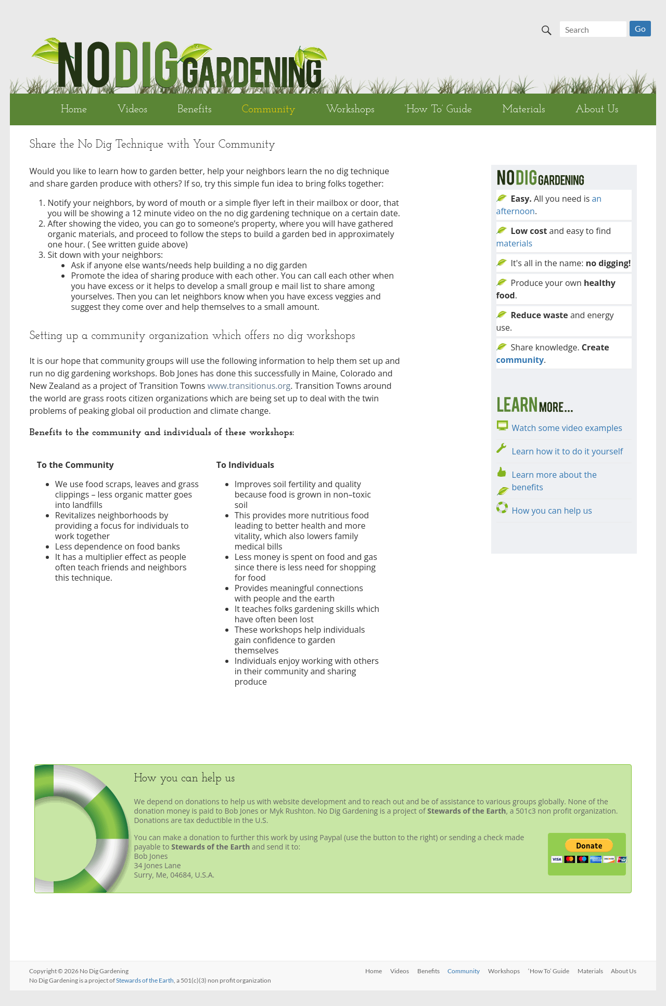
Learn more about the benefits (554, 481)
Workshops (350, 109)
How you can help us (552, 510)
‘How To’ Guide (438, 109)
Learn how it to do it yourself (567, 451)
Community (269, 109)
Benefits (194, 109)
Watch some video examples (567, 428)
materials (514, 243)
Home (74, 109)
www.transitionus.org (249, 385)
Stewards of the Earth (145, 980)
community (520, 359)
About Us (596, 109)
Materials (523, 109)
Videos (132, 109)
